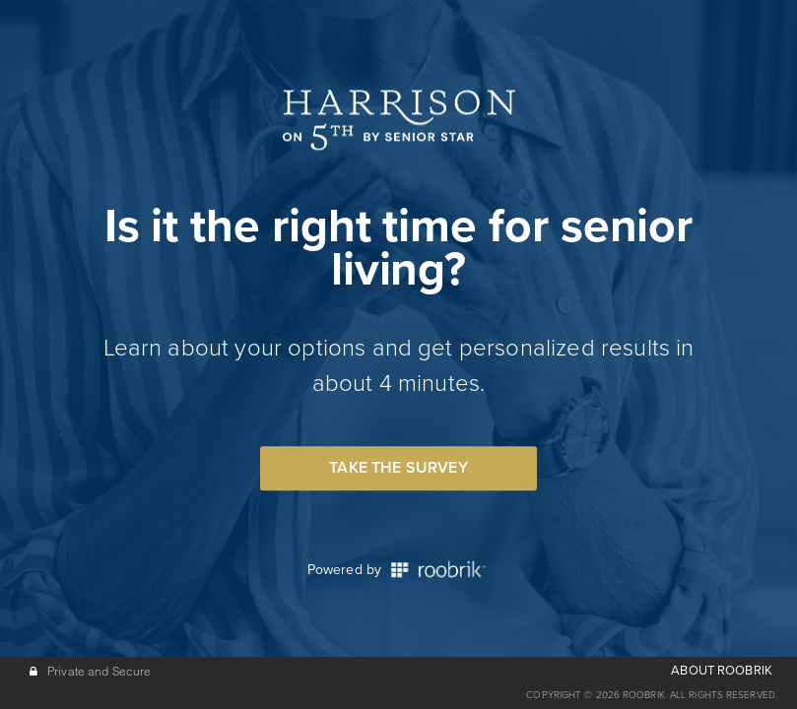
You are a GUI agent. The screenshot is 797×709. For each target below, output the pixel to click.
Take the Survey (398, 468)
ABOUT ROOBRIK (721, 670)
